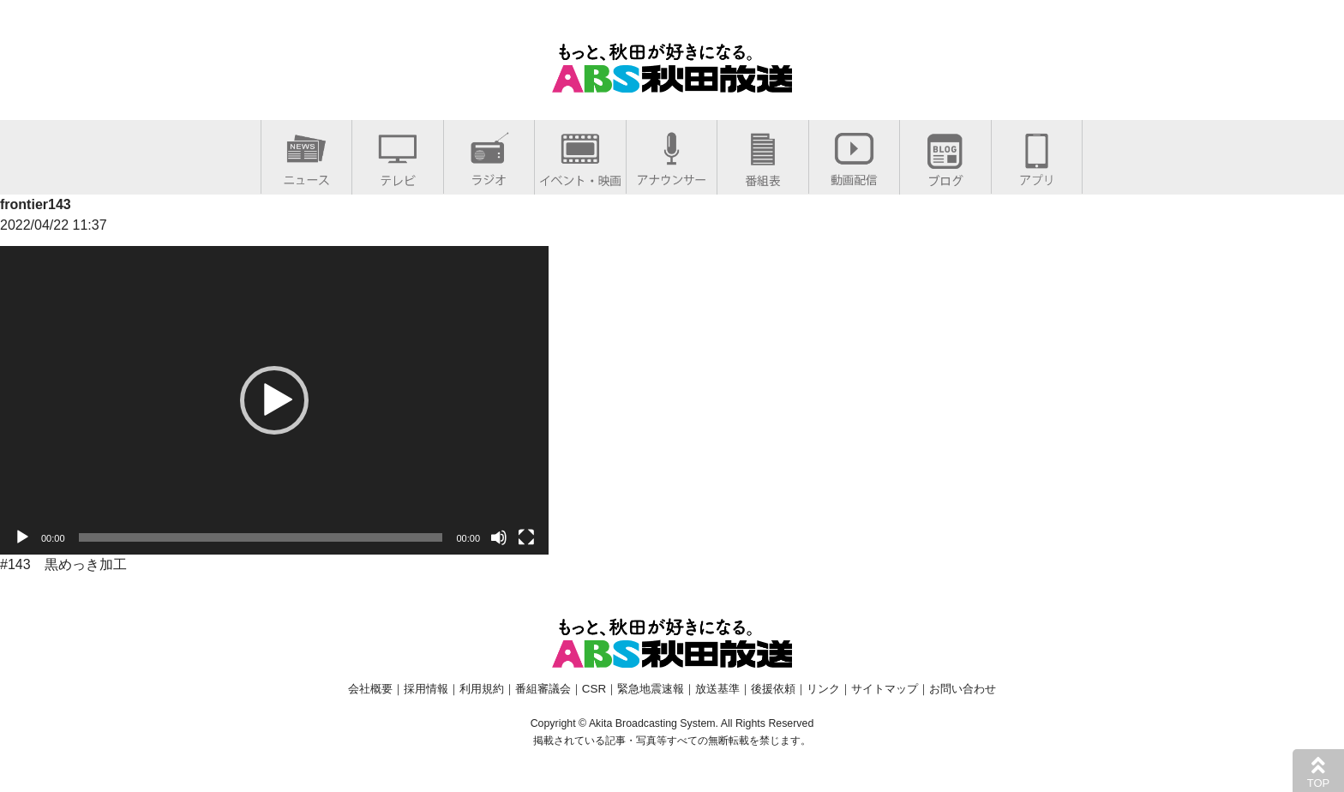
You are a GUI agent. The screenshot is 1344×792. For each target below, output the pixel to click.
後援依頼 (773, 688)
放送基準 (717, 688)
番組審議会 (543, 688)
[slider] (261, 537)
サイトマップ (884, 688)
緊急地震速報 (650, 688)
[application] (274, 400)
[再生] (22, 537)
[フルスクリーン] (526, 537)
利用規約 (481, 688)
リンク (823, 688)
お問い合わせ (962, 688)
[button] (274, 400)
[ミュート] (498, 537)
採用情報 (426, 688)
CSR (594, 688)
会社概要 (370, 688)
